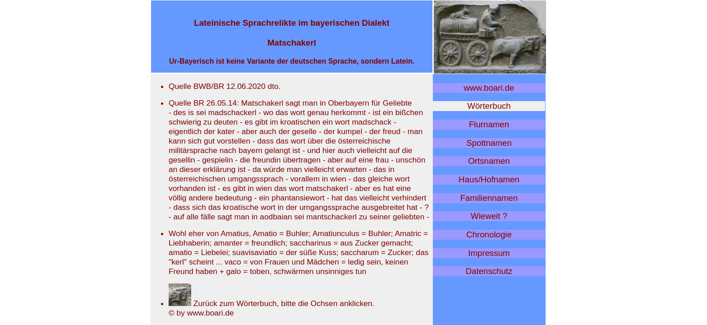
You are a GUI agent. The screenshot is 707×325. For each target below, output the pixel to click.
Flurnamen (489, 124)
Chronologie (489, 234)
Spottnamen (489, 143)
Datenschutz (489, 271)
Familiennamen (489, 198)
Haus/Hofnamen (489, 179)
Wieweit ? (489, 216)
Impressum (489, 253)
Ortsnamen (489, 161)
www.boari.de (489, 88)
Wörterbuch (488, 106)
